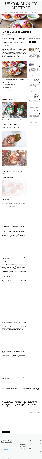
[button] (40, 12)
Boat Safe (36, 110)
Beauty (6, 12)
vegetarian (8, 382)
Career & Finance (12, 12)
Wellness (27, 12)
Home (17, 12)
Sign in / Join (2, 0)
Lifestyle (22, 12)
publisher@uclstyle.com (9, 448)
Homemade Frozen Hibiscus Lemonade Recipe (31, 389)
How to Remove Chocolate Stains (9, 388)
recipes (3, 382)
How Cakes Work (22, 439)
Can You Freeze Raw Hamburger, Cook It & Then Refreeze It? (20, 403)
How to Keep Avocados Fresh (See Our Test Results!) (7, 403)
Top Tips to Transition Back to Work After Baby (37, 64)
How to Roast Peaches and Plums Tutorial (32, 402)
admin (4, 34)
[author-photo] (2, 407)
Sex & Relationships (33, 12)
